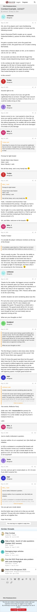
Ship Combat (10, 533)
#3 (35, 113)
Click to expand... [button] (19, 403)
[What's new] (31, 2)
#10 (35, 433)
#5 (35, 180)
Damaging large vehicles (14, 551)
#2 (35, 87)
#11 (35, 466)
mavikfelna (8, 535)
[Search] (35, 2)
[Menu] (2, 2)
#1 (35, 22)
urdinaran (5, 11)
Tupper (7, 553)
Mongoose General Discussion (22, 571)
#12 (35, 484)
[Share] (32, 23)
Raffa (6, 545)
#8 (35, 329)
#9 (35, 383)
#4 (35, 138)
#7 (35, 279)
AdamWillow (8, 563)
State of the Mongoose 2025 (15, 570)
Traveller (14, 535)
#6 (35, 232)
